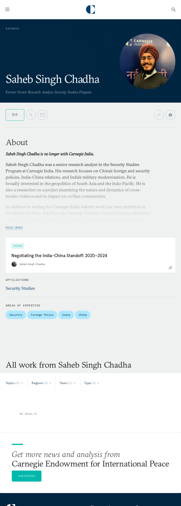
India (66, 315)
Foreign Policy (42, 315)
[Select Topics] (15, 383)
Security (15, 315)
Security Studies (20, 288)
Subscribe (26, 476)
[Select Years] (68, 383)
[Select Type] (92, 383)
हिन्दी (15, 114)
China (83, 315)
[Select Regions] (42, 383)
